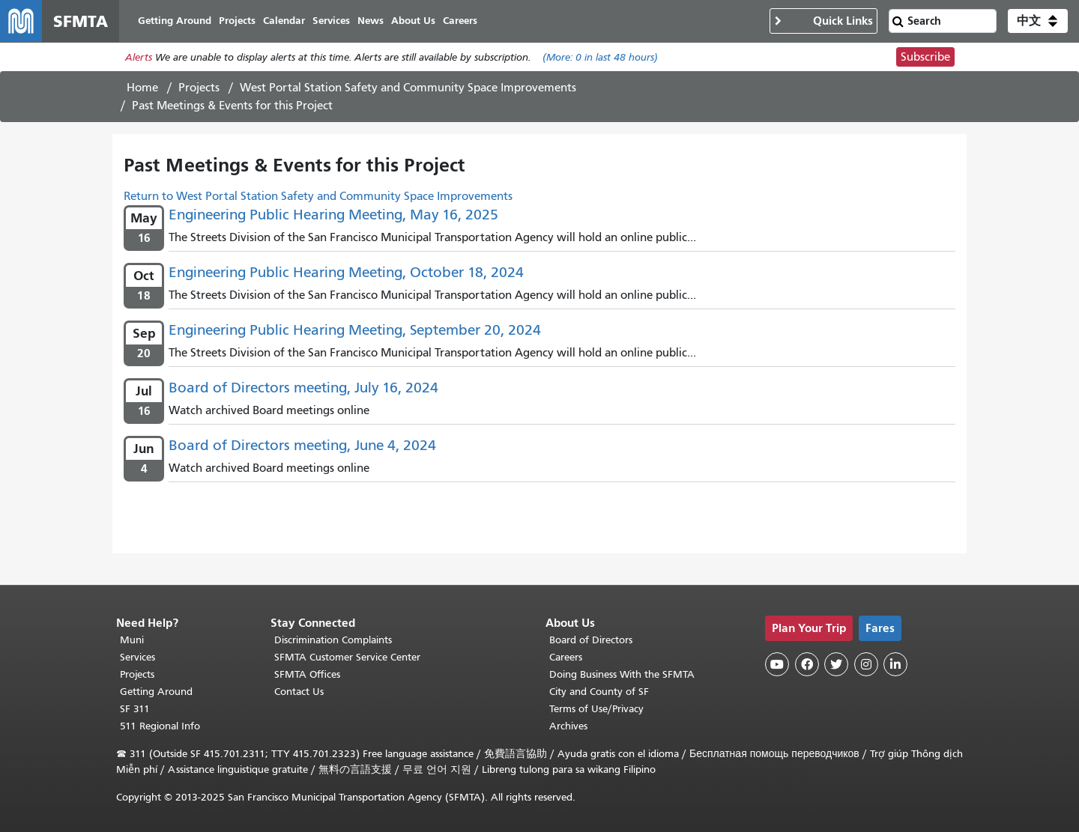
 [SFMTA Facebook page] (807, 664)
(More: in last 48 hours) (600, 57)
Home (142, 87)
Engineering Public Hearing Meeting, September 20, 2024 (355, 329)
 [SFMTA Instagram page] (866, 664)
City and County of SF (599, 691)
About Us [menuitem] (413, 20)
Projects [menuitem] (237, 20)
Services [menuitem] (331, 20)
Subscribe (925, 57)
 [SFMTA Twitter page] (836, 664)
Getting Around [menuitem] (174, 20)
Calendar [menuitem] (284, 20)
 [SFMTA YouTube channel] (777, 664)
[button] (1038, 21)
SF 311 (135, 708)
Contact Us (299, 691)
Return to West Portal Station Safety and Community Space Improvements (318, 196)
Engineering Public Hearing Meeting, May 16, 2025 (333, 214)
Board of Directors (590, 640)
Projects (199, 87)
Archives (568, 726)
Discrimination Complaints (333, 640)
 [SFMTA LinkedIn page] (895, 664)
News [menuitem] (370, 20)
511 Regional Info (160, 726)
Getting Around (156, 691)
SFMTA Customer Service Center (347, 657)
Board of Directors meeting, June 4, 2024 (302, 445)
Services (137, 657)
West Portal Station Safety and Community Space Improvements (408, 87)
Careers (565, 657)
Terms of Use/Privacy (596, 708)
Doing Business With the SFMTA (622, 674)
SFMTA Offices (307, 674)
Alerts (138, 57)
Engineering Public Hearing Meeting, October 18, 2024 (346, 272)
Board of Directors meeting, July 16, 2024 (303, 387)
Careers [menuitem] (460, 20)
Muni (132, 640)
